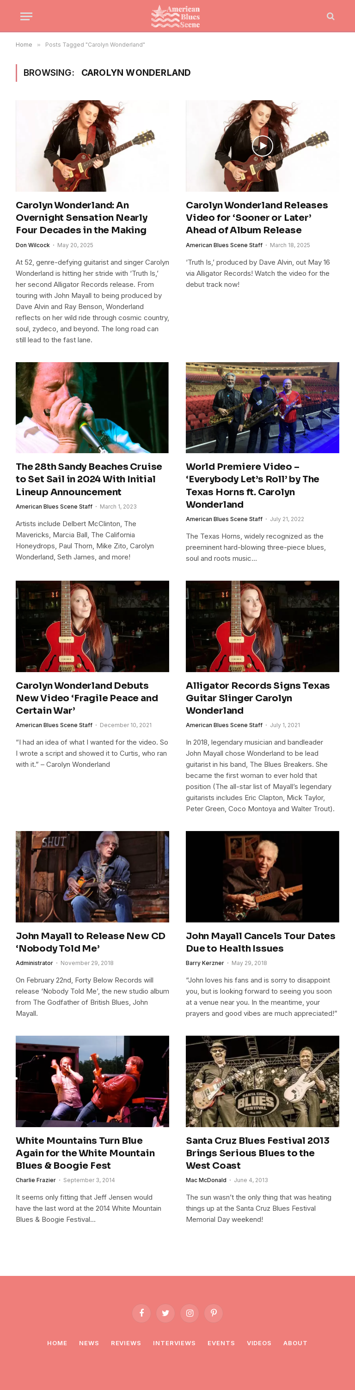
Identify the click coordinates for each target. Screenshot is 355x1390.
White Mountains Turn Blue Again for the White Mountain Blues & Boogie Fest (85, 1153)
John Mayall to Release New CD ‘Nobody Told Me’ (90, 942)
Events (221, 1343)
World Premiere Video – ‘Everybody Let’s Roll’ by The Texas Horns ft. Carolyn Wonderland (252, 485)
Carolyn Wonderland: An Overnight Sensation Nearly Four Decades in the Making (81, 218)
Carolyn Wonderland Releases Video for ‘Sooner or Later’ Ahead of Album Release (257, 218)
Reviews (126, 1343)
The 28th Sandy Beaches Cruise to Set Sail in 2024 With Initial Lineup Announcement (89, 479)
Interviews (174, 1343)
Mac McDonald (206, 1180)
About (295, 1343)
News (89, 1343)
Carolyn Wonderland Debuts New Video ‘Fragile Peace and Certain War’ (87, 698)
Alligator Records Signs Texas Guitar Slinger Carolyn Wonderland (258, 698)
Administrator (34, 962)
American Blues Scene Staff (224, 245)
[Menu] (26, 16)
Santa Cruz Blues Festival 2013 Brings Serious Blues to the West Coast (258, 1153)
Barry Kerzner (205, 962)
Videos (259, 1343)
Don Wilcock (33, 245)
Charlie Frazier (36, 1180)
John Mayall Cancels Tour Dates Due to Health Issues (261, 942)
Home (57, 1343)
